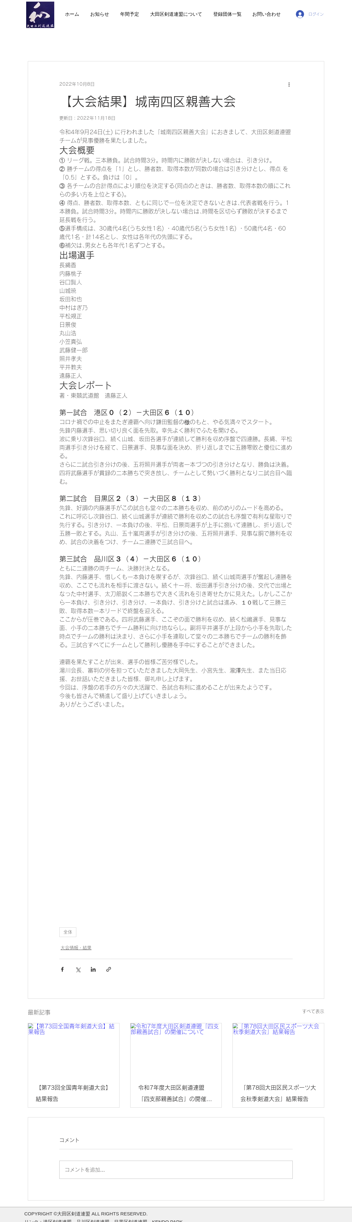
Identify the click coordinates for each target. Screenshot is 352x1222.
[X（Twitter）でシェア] (78, 969)
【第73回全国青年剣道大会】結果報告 (73, 1093)
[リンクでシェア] (109, 969)
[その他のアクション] (289, 84)
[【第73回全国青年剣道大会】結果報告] (73, 1048)
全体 (67, 932)
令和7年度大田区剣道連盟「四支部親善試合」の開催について (175, 1095)
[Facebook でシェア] (62, 969)
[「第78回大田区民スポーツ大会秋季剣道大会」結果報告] (278, 1048)
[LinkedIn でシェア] (93, 969)
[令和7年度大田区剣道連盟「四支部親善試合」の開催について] (176, 1048)
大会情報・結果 (76, 948)
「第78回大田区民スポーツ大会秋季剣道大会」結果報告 (278, 1093)
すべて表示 (313, 1011)
